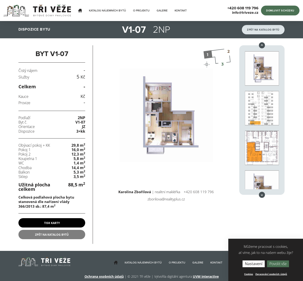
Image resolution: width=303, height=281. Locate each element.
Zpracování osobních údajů (271, 274)
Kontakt (181, 10)
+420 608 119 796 (199, 191)
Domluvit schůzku (280, 10)
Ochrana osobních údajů (104, 276)
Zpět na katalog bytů (263, 29)
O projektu (141, 10)
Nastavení (253, 263)
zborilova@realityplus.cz (166, 199)
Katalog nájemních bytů (107, 10)
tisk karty (52, 223)
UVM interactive (206, 276)
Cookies (248, 274)
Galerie (162, 10)
